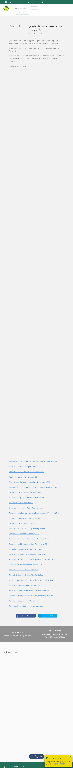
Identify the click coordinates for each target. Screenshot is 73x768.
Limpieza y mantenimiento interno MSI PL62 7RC (27, 565)
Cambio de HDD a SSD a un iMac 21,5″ (23, 570)
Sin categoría (41, 34)
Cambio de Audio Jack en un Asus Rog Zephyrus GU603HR (31, 595)
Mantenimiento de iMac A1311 (21, 503)
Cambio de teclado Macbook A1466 (22, 523)
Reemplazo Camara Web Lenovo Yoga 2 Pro (25, 549)
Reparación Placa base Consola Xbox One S (25, 585)
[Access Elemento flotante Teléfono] (36, 756)
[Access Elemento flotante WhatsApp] (32, 756)
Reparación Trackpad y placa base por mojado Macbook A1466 (32, 559)
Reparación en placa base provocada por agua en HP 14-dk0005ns (34, 513)
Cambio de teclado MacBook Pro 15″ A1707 (25, 492)
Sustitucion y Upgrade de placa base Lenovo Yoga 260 (29, 482)
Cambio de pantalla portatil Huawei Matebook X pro (29, 539)
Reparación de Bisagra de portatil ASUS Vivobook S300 (29, 590)
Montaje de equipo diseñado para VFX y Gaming (27, 528)
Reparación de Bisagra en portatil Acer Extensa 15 (28, 544)
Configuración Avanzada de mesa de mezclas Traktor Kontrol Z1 (33, 580)
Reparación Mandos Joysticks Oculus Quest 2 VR (27, 554)
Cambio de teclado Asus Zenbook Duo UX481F (26, 472)
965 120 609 (14, 2)
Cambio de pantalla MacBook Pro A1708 (24, 518)
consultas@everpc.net (35, 2)
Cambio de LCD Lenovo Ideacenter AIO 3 (24, 534)
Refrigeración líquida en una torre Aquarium (26, 606)
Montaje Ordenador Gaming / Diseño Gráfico (26, 575)
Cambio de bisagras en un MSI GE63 (22, 601)
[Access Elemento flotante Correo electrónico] (41, 756)
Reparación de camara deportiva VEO (23, 466)
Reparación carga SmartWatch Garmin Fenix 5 (26, 497)
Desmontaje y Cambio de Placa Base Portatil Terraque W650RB (33, 461)
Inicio (17, 8)
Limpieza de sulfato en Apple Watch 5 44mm (26, 508)
